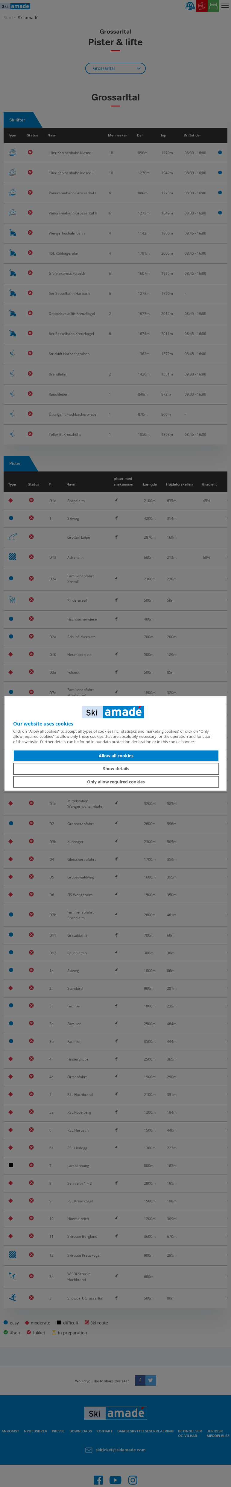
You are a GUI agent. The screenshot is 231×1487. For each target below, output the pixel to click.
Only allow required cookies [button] (116, 782)
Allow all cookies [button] (116, 755)
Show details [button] (116, 768)
